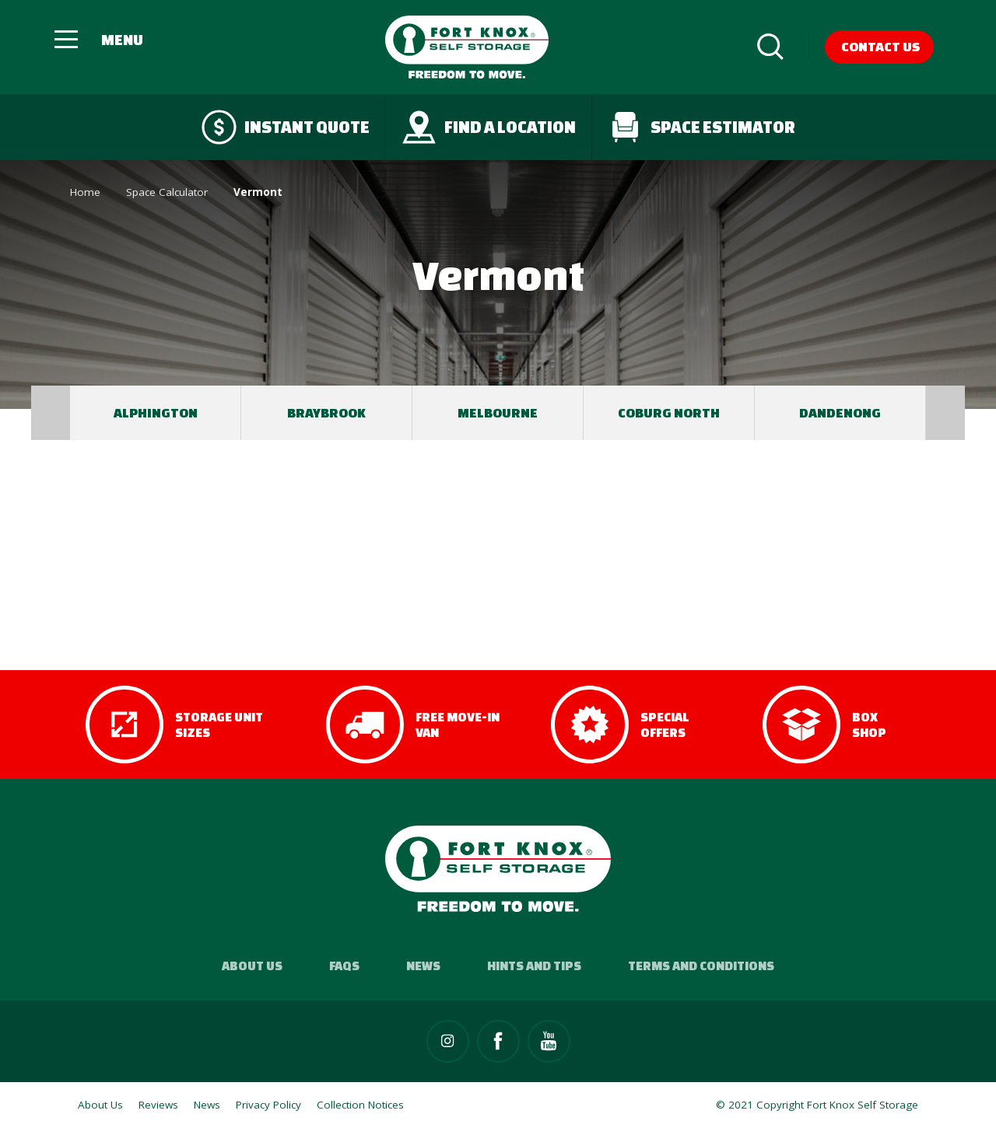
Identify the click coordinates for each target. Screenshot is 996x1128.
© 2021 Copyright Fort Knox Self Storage (817, 1105)
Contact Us (880, 46)
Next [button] (945, 413)
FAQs (344, 966)
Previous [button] (50, 413)
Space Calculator (167, 192)
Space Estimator (701, 127)
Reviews (158, 1105)
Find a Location (489, 127)
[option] (155, 413)
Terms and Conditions (701, 966)
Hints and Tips (534, 966)
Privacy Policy (268, 1105)
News (423, 966)
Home (85, 192)
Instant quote (286, 127)
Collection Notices (360, 1105)
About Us (252, 966)
